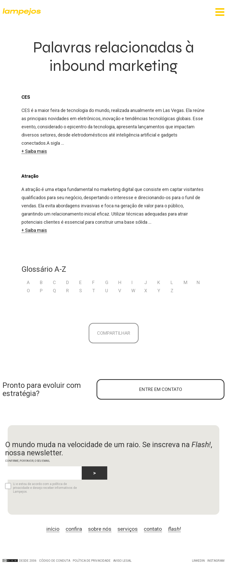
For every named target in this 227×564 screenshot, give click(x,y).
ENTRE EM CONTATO (160, 389)
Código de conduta (54, 560)
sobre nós (99, 529)
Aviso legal (122, 560)
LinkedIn (198, 560)
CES (25, 97)
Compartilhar (113, 333)
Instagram (215, 560)
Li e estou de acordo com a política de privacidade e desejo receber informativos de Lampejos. (41, 487)
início (52, 529)
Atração (30, 176)
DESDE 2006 (20, 560)
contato (153, 529)
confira (74, 529)
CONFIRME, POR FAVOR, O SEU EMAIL (27, 460)
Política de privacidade (92, 560)
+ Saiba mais (34, 151)
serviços (127, 529)
